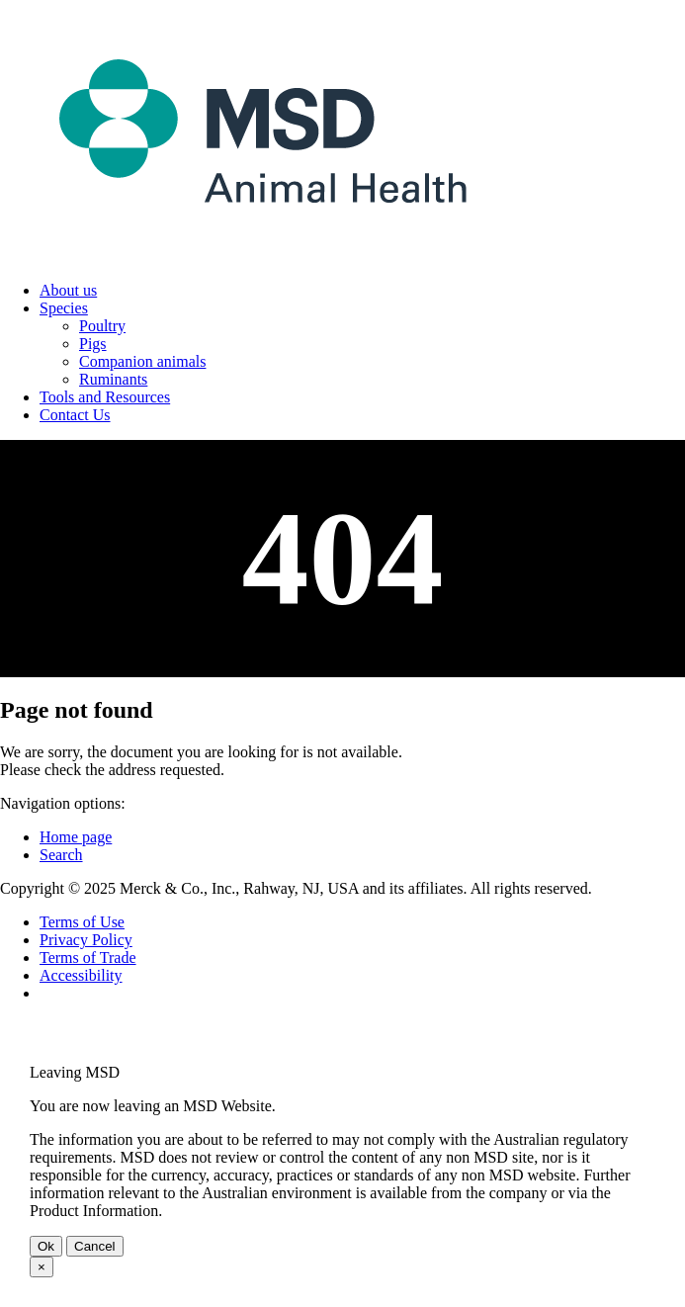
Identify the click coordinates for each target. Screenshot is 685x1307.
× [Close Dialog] (41, 1267)
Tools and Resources (105, 397)
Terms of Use (82, 922)
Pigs (93, 343)
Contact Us (75, 414)
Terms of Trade (88, 957)
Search (61, 854)
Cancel (95, 1246)
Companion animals (142, 361)
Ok (46, 1246)
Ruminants (113, 379)
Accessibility (81, 975)
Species (64, 308)
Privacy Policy (86, 939)
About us (68, 290)
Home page (76, 836)
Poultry (102, 325)
